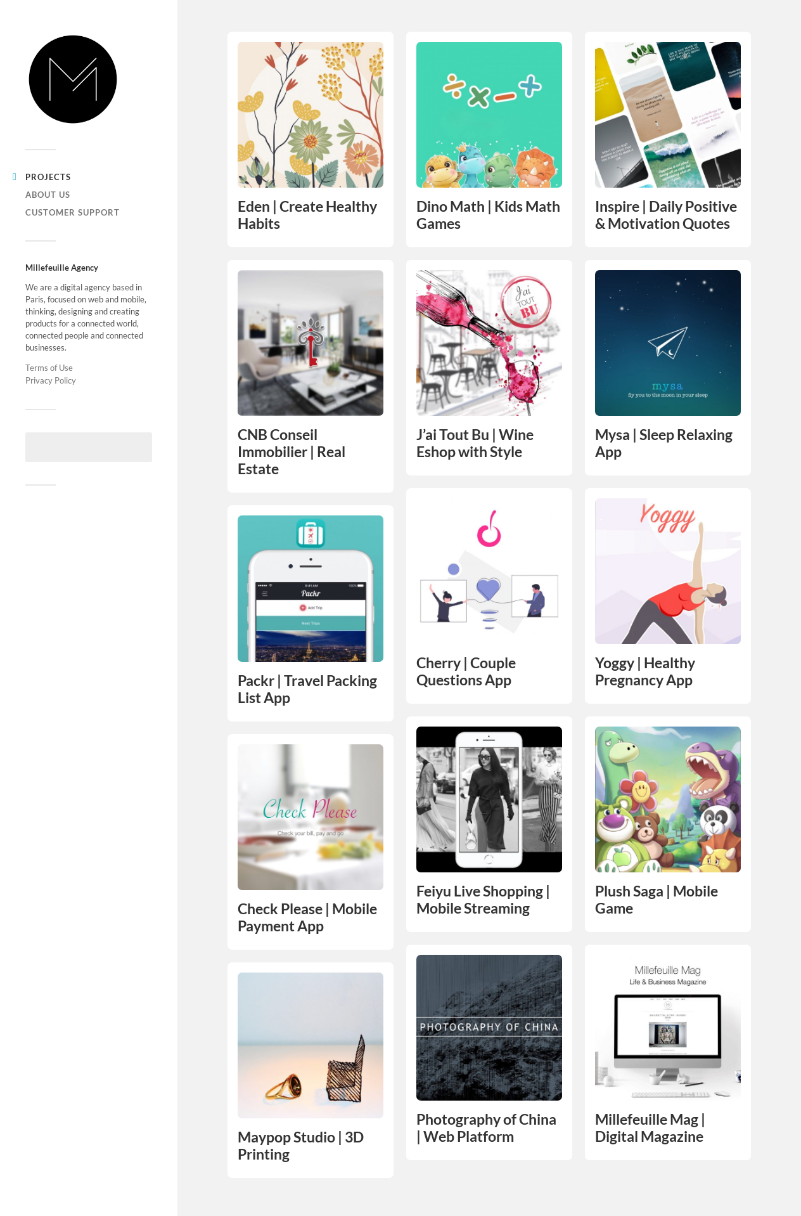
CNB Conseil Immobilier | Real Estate (291, 451)
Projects (48, 177)
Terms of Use (49, 368)
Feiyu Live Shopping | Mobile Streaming (483, 900)
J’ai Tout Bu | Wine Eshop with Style (475, 443)
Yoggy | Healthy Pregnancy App (645, 671)
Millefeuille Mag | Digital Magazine (650, 1128)
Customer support (72, 212)
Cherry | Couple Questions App (466, 671)
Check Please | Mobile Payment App (307, 917)
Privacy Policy (50, 380)
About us (47, 195)
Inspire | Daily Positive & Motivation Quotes (666, 215)
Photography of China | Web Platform (486, 1128)
